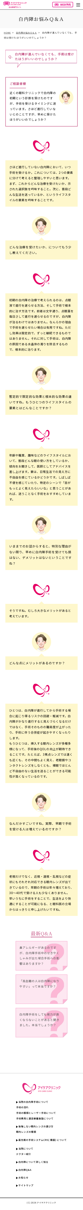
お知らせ (21, 1179)
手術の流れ (21, 1107)
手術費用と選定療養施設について (34, 1119)
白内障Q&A (23, 1171)
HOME (7, 32)
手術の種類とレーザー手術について (35, 1113)
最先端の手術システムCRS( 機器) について (42, 1140)
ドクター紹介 (22, 1155)
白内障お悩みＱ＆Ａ (27, 32)
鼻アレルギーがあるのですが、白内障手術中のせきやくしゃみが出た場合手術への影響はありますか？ (39, 956)
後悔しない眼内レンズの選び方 (35, 1127)
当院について (24, 1149)
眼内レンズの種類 (25, 1132)
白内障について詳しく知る (32, 1163)
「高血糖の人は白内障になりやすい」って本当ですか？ (39, 987)
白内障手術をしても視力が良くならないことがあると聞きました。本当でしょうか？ (39, 1023)
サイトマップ (24, 1188)
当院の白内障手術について (32, 1102)
